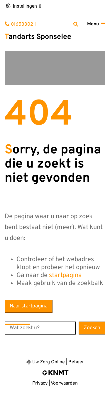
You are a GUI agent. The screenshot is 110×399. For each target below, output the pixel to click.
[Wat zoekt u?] (40, 328)
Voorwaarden (64, 383)
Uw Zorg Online (48, 362)
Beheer (76, 362)
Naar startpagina (29, 306)
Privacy (40, 383)
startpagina (65, 275)
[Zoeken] (75, 24)
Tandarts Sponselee (38, 37)
